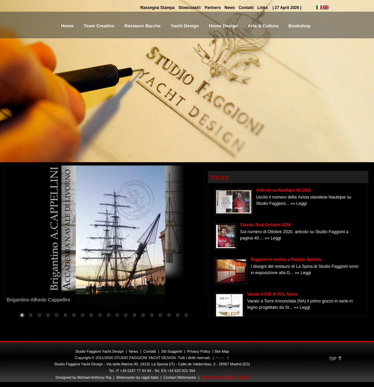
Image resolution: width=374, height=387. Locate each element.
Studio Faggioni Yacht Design (99, 351)
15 (143, 315)
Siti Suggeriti (171, 351)
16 (151, 315)
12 (117, 315)
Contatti (246, 7)
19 (177, 315)
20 (186, 315)
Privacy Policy (198, 351)
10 (99, 315)
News (229, 7)
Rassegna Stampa (157, 7)
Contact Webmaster (180, 377)
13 (125, 315)
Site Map (221, 351)
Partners (213, 7)
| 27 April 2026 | (287, 7)
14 (134, 315)
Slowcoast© (189, 7)
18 (169, 315)
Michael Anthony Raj (94, 377)
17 (160, 315)
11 (108, 315)
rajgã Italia (149, 377)
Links (262, 7)
